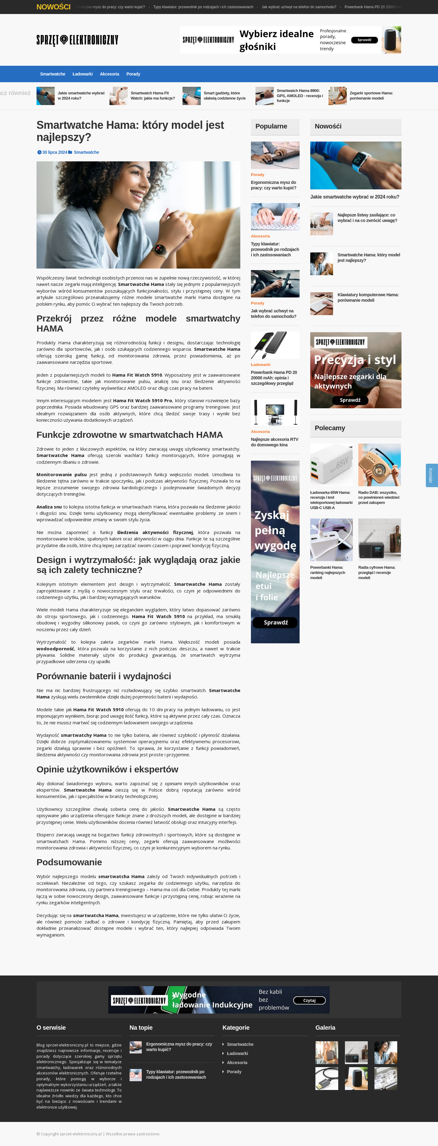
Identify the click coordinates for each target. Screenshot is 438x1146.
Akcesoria (109, 74)
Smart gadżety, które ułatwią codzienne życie (224, 95)
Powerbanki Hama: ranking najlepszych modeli (327, 572)
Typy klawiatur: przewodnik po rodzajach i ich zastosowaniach (205, 7)
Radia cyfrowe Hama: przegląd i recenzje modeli (376, 572)
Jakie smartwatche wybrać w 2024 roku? (81, 95)
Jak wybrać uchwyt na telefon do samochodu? (300, 7)
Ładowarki (83, 74)
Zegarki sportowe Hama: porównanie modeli (371, 95)
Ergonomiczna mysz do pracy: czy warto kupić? (108, 7)
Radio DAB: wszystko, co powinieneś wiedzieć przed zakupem (379, 497)
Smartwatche (52, 74)
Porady (133, 74)
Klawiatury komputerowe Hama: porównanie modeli (368, 297)
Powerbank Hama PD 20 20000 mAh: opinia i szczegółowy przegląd (274, 378)
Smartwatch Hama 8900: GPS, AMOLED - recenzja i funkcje (300, 95)
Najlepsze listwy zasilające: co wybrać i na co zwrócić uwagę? (367, 218)
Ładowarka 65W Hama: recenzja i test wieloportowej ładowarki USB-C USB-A (331, 500)
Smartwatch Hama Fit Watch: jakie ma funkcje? (153, 95)
